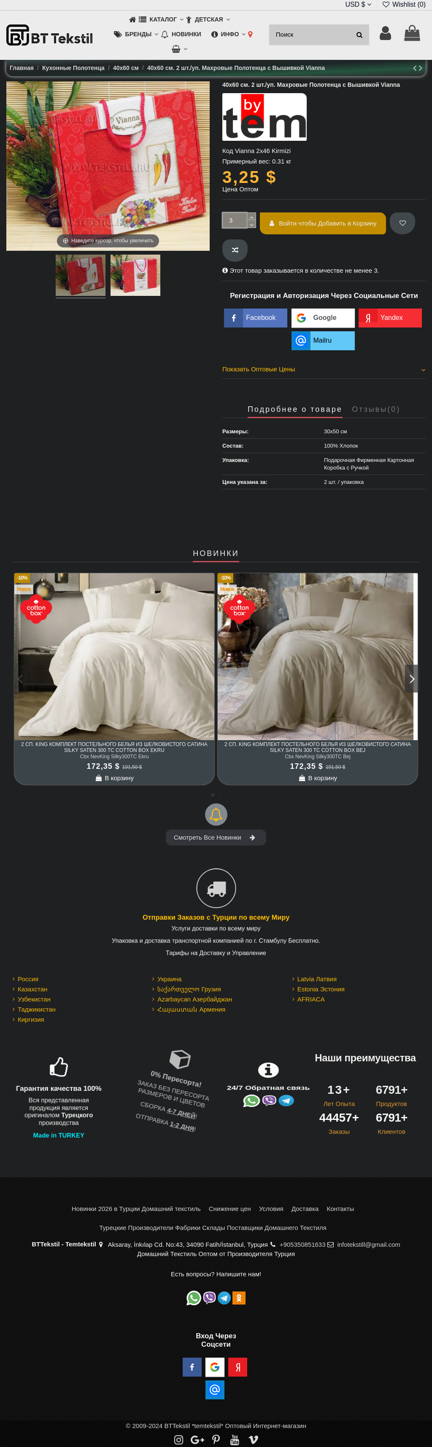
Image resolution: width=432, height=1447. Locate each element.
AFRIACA (311, 999)
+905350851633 (303, 1244)
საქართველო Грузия (189, 989)
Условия (271, 1208)
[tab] (324, 370)
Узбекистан (34, 999)
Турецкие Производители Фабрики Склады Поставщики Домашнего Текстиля (213, 1227)
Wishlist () (404, 4)
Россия (28, 979)
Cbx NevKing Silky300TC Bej (317, 757)
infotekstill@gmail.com (368, 1244)
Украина (169, 979)
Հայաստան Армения (191, 1009)
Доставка (305, 1208)
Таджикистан (37, 1009)
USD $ (358, 4)
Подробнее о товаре (295, 409)
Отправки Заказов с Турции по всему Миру (215, 917)
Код (227, 150)
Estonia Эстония (321, 989)
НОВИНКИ (216, 554)
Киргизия (31, 1019)
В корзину (114, 777)
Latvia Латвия (317, 979)
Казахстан (32, 989)
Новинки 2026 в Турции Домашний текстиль (136, 1208)
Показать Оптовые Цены (324, 369)
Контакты (340, 1208)
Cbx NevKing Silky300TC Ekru (114, 757)
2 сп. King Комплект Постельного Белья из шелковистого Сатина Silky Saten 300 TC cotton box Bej (317, 747)
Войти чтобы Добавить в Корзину (323, 223)
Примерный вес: (246, 161)
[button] (161, 20)
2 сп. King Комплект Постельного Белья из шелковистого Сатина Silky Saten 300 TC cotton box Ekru (114, 747)
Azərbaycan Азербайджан (194, 999)
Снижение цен (230, 1208)
